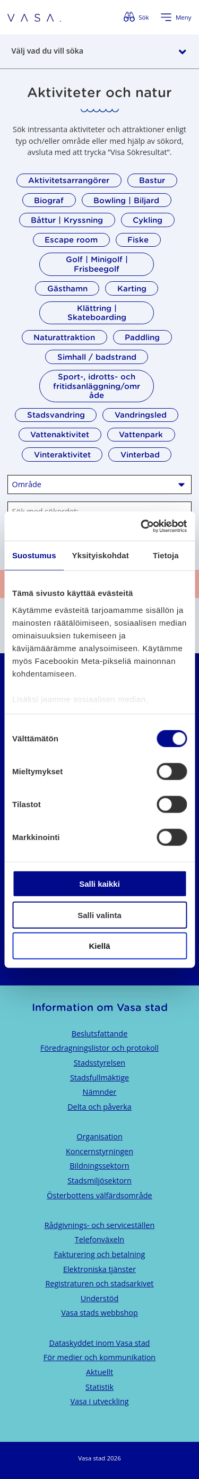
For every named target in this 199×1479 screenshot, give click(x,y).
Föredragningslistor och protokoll (99, 1048)
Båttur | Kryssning (67, 219)
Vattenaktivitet (59, 434)
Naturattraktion (64, 337)
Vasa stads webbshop (99, 1313)
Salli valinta (99, 914)
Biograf (49, 200)
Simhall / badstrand (96, 356)
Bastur (152, 180)
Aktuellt (99, 1372)
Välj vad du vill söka (48, 51)
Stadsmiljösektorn (99, 1180)
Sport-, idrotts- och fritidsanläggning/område (96, 386)
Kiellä (99, 945)
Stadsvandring (56, 414)
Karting (131, 288)
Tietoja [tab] (166, 555)
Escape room (71, 239)
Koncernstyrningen (99, 1151)
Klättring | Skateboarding (96, 313)
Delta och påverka (99, 1107)
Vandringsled (141, 414)
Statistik (99, 1387)
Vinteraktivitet (62, 454)
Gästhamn (67, 288)
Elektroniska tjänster (99, 1269)
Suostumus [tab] (34, 555)
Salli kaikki (99, 883)
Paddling (142, 337)
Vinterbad (140, 454)
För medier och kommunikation (99, 1357)
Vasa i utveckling (99, 1401)
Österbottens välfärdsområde (99, 1195)
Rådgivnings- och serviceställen (100, 1225)
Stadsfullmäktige (99, 1078)
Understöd (100, 1298)
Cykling (147, 219)
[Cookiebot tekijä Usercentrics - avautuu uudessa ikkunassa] (142, 526)
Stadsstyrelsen (99, 1063)
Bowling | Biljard (126, 200)
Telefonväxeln (99, 1239)
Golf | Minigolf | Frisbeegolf (97, 264)
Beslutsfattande (100, 1033)
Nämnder (100, 1092)
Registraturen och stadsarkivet (100, 1283)
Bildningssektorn (99, 1166)
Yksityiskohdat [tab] (100, 555)
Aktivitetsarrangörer (68, 180)
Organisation (99, 1136)
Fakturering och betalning (99, 1254)
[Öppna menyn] (175, 17)
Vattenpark (141, 434)
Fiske (138, 239)
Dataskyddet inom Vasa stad (99, 1343)
